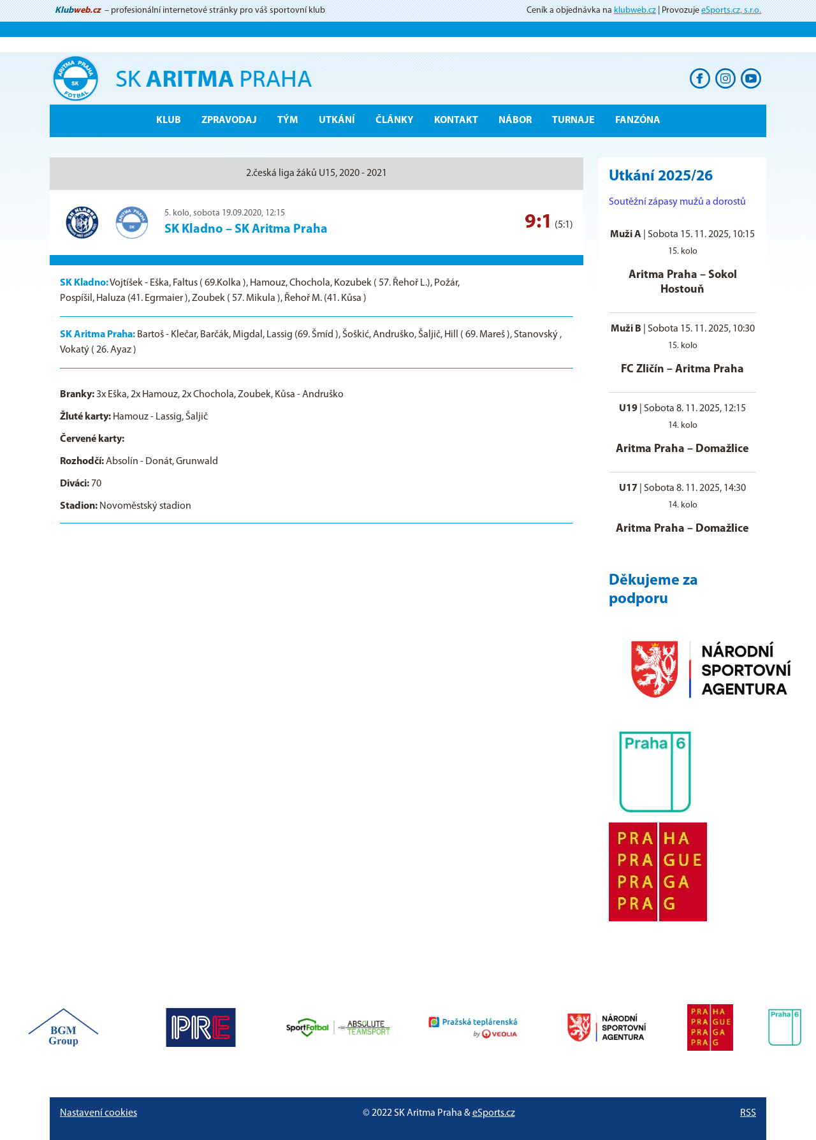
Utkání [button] (337, 120)
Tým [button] (287, 120)
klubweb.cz (635, 10)
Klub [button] (168, 120)
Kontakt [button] (456, 120)
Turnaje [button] (573, 120)
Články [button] (394, 120)
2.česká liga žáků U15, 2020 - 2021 (316, 173)
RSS (748, 1113)
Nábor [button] (515, 120)
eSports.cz (493, 1113)
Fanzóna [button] (637, 120)
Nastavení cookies (98, 1113)
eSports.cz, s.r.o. (731, 10)
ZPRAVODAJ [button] (229, 120)
